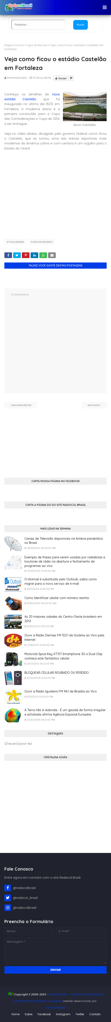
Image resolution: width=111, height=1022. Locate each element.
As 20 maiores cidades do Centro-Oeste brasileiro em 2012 (63, 619)
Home (15, 1014)
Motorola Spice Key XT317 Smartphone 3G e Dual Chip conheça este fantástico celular (63, 656)
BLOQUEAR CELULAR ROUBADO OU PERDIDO (56, 673)
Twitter (80, 1014)
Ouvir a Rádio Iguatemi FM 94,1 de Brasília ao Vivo (60, 691)
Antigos (93, 405)
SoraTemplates (55, 1007)
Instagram (63, 1014)
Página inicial (13, 45)
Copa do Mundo (36, 45)
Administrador (17, 78)
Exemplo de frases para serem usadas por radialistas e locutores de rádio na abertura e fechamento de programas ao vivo (64, 561)
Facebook (44, 1014)
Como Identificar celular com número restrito (56, 598)
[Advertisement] (55, 439)
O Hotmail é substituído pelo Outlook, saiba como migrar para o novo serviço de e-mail (60, 581)
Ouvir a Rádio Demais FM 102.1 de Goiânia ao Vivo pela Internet (64, 637)
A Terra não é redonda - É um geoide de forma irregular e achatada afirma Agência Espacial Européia (65, 712)
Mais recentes (21, 405)
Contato (95, 1014)
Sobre (28, 1014)
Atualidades (15, 242)
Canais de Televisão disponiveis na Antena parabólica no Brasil (63, 541)
